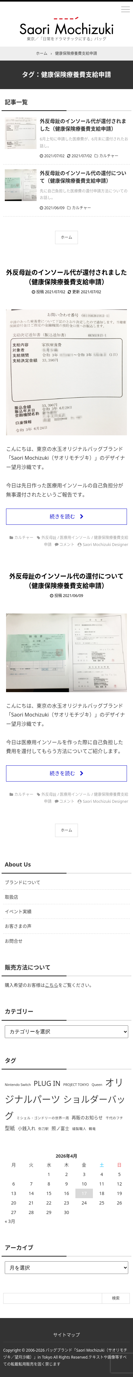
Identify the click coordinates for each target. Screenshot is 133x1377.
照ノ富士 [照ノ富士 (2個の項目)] (60, 1128)
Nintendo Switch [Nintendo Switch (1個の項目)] (18, 1084)
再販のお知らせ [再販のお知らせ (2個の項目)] (87, 1117)
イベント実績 (18, 911)
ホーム (66, 237)
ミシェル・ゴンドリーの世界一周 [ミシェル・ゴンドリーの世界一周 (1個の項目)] (43, 1118)
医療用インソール (75, 537)
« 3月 (10, 1221)
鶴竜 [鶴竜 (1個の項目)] (92, 1129)
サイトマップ (66, 1335)
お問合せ (14, 941)
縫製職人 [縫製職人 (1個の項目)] (79, 1129)
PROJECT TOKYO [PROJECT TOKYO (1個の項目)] (76, 1084)
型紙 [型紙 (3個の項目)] (10, 1128)
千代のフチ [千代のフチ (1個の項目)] (114, 1118)
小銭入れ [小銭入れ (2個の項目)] (27, 1128)
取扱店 (11, 897)
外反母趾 (49, 537)
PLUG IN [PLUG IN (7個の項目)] (47, 1083)
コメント (66, 544)
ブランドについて (22, 882)
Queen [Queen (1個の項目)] (97, 1084)
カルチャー (108, 156)
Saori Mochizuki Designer (105, 544)
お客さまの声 (18, 926)
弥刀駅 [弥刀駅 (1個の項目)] (43, 1129)
